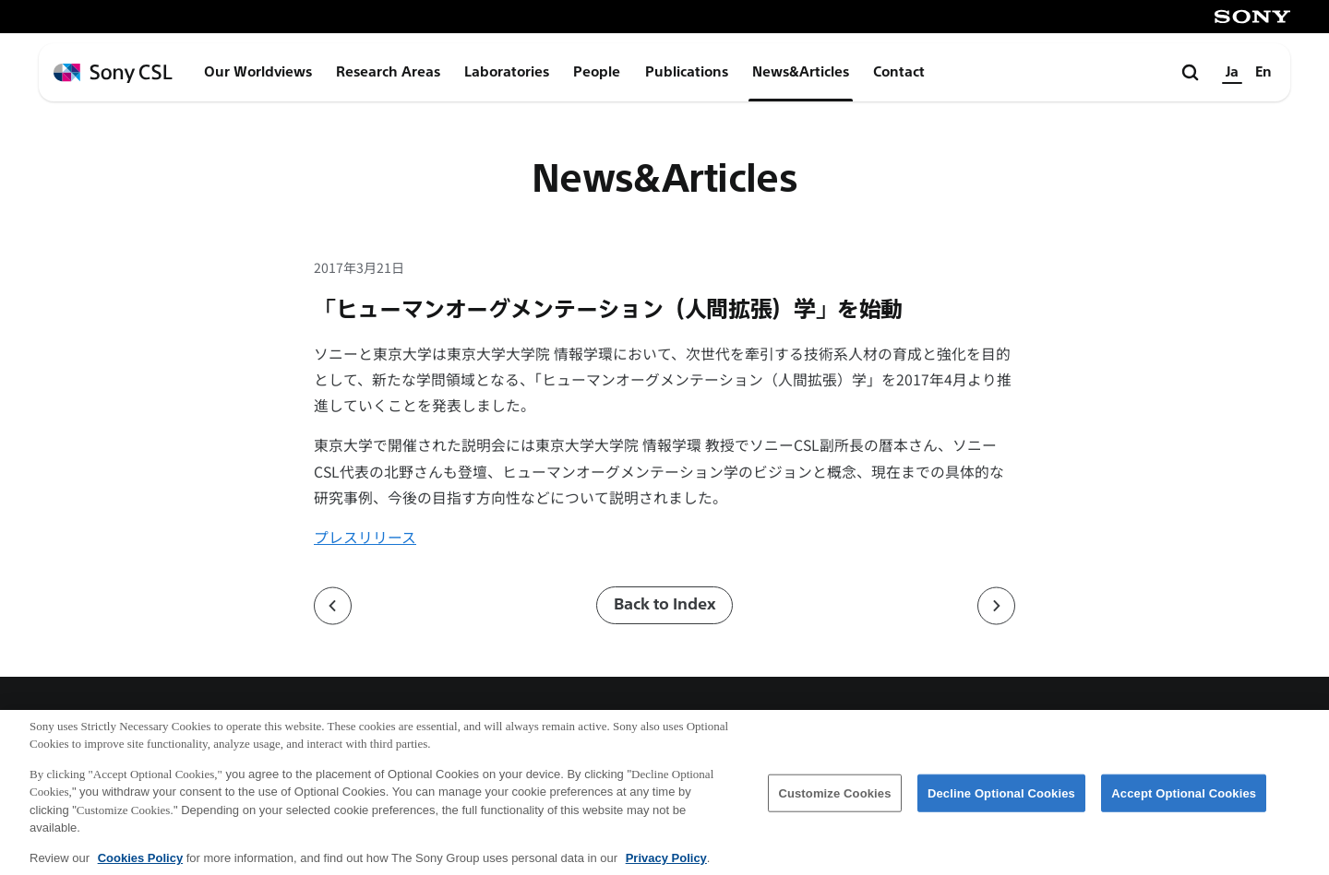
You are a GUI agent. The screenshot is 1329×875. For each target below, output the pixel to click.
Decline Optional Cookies (1001, 804)
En (1263, 72)
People (596, 72)
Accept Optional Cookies (1183, 804)
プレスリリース (365, 537)
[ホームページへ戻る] (113, 73)
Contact (899, 72)
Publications (686, 72)
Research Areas (388, 72)
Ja (1232, 72)
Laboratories (506, 72)
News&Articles (800, 72)
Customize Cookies (834, 804)
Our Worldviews (258, 72)
